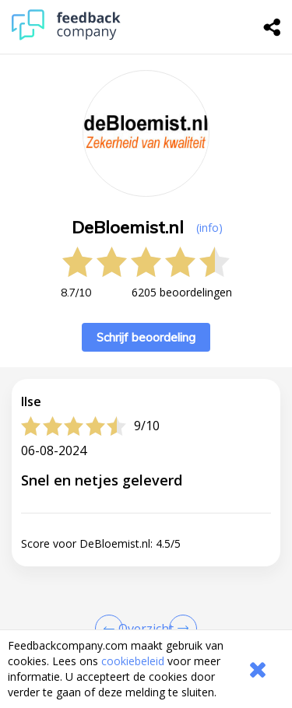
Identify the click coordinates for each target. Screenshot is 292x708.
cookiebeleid (132, 661)
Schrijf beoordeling (146, 337)
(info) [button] (209, 227)
